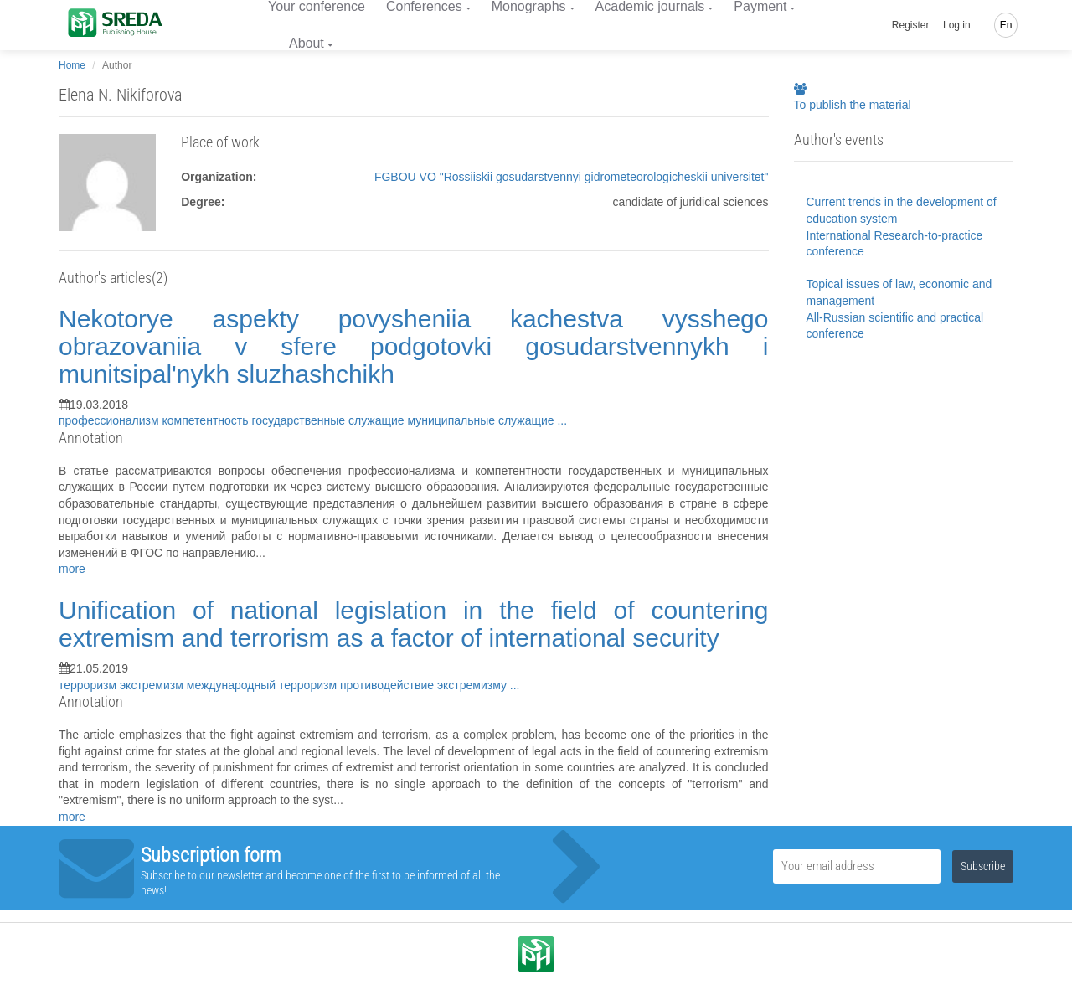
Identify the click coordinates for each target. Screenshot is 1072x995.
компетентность (207, 420)
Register (911, 25)
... (562, 420)
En (1006, 25)
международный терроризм (263, 685)
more (72, 568)
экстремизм (153, 685)
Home (72, 65)
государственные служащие (329, 420)
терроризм (89, 685)
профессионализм (110, 420)
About (306, 43)
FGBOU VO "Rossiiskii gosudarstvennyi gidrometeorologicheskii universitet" (571, 176)
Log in (957, 25)
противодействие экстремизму (425, 685)
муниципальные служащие (482, 420)
